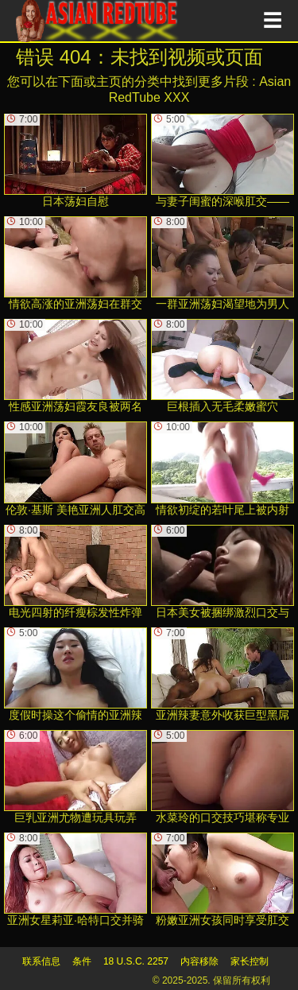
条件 (81, 961)
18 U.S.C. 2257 (135, 961)
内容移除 (199, 961)
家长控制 (249, 961)
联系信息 (41, 961)
